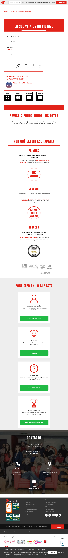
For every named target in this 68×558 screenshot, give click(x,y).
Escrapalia (6, 11)
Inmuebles (14, 11)
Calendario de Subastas (43, 2)
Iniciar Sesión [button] (61, 2)
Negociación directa (30, 504)
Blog (26, 513)
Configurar (61, 552)
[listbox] (24, 2)
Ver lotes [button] (34, 353)
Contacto (47, 500)
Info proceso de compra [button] (34, 422)
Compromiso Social (50, 511)
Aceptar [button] (52, 552)
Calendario (28, 502)
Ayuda (53, 2)
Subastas (27, 500)
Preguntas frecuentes (31, 509)
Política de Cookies (50, 507)
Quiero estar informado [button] (57, 526)
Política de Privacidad (50, 502)
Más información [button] (34, 388)
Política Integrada (49, 509)
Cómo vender (29, 511)
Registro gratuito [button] (34, 318)
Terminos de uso (49, 504)
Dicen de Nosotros (30, 507)
